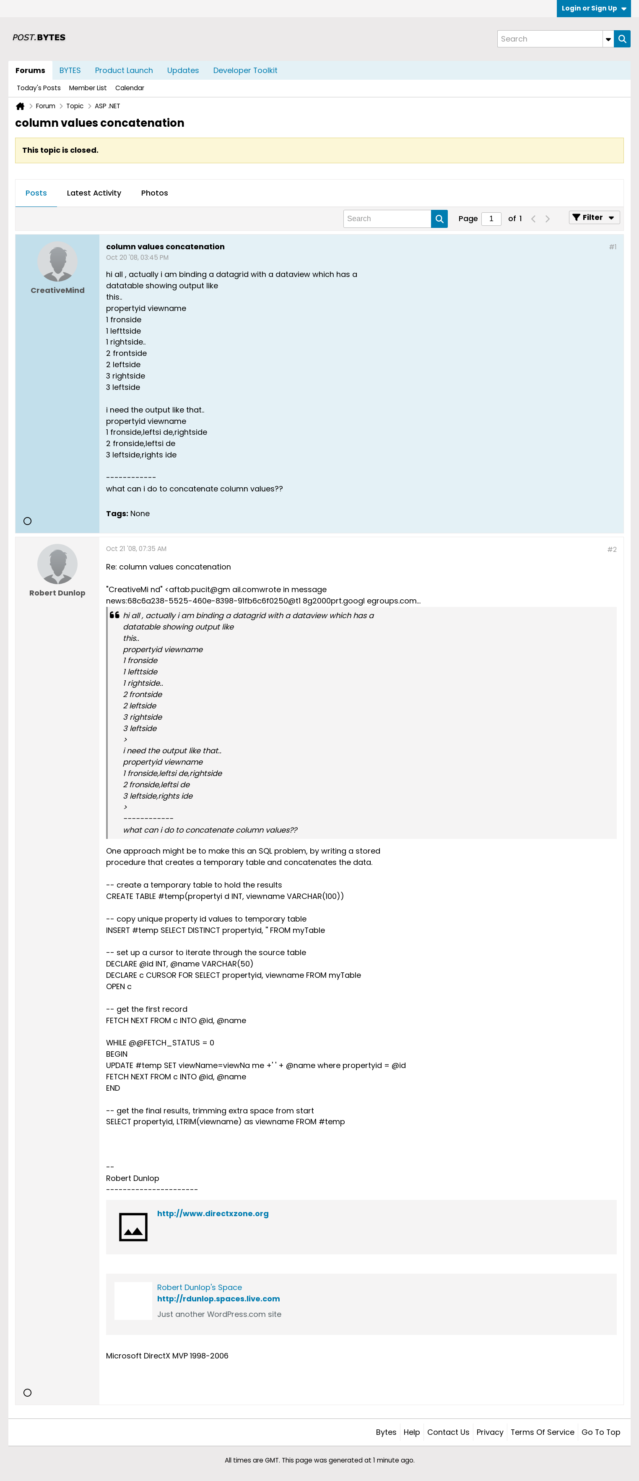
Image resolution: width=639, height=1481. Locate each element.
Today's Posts (39, 88)
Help (412, 1432)
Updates (183, 70)
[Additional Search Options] (608, 38)
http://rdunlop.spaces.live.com (218, 1298)
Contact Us (448, 1432)
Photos (154, 193)
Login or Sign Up (594, 8)
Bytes (386, 1432)
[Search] (555, 38)
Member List (88, 88)
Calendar (129, 88)
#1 (613, 247)
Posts (36, 193)
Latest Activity (94, 193)
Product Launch (124, 70)
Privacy (490, 1432)
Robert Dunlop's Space (199, 1287)
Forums (30, 70)
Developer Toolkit (245, 70)
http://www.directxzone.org (213, 1213)
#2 (612, 549)
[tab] (36, 193)
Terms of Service (542, 1432)
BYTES (70, 70)
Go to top (601, 1432)
